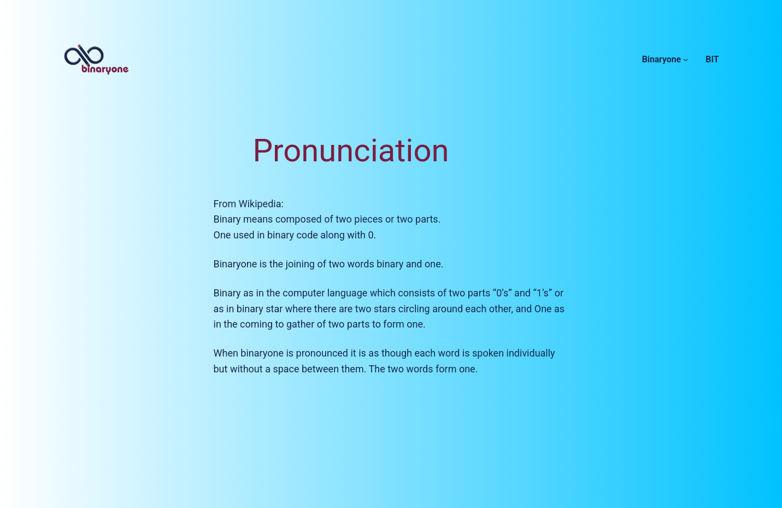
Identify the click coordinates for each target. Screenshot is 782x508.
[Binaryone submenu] (685, 59)
